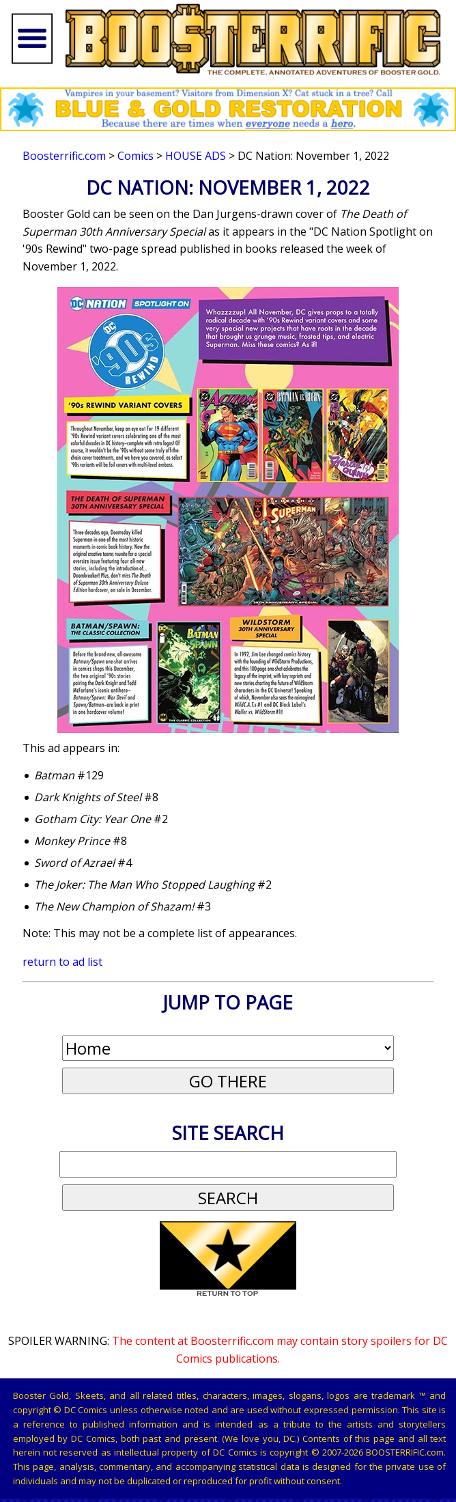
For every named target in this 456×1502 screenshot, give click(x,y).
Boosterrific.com (64, 155)
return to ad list (62, 961)
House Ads (195, 155)
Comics (135, 155)
